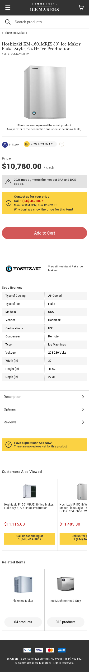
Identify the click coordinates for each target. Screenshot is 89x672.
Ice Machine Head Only (66, 600)
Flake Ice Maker (23, 600)
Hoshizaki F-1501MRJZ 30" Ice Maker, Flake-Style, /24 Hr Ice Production (29, 506)
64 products (23, 622)
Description (12, 397)
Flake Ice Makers (16, 33)
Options (10, 409)
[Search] (44, 22)
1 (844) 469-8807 (29, 539)
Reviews (10, 422)
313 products (65, 622)
